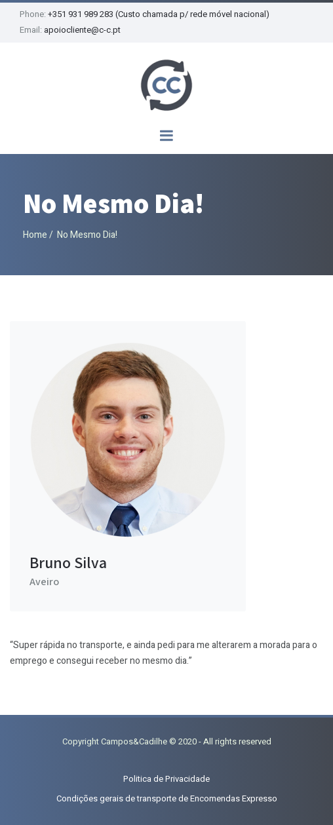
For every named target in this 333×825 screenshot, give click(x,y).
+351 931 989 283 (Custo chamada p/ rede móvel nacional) (158, 14)
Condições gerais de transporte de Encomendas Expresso (166, 798)
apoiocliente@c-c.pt (82, 30)
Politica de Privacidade (166, 779)
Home (35, 235)
